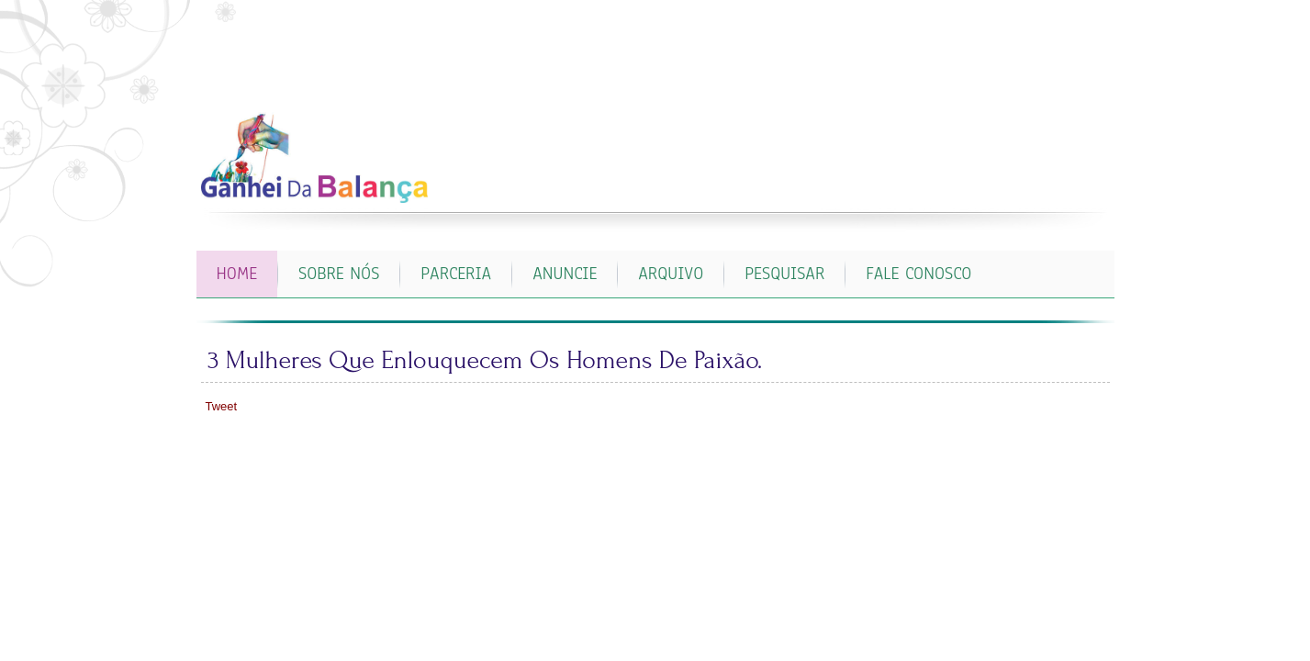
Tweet (222, 406)
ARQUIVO (670, 274)
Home (237, 274)
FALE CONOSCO (918, 274)
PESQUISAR (784, 274)
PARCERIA (455, 274)
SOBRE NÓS (338, 274)
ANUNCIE (564, 274)
